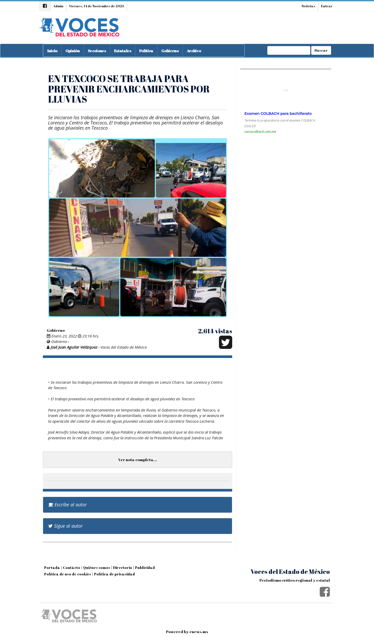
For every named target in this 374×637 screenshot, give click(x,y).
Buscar (321, 50)
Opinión (72, 50)
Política (146, 50)
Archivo (194, 50)
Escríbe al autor (67, 504)
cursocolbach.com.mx (260, 131)
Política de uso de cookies (67, 574)
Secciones (97, 50)
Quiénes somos (96, 567)
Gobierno (169, 50)
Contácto (71, 567)
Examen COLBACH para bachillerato (278, 113)
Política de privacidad (114, 574)
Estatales (122, 50)
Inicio (52, 50)
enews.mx (198, 631)
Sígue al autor (65, 526)
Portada (52, 567)
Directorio (122, 567)
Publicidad (145, 567)
